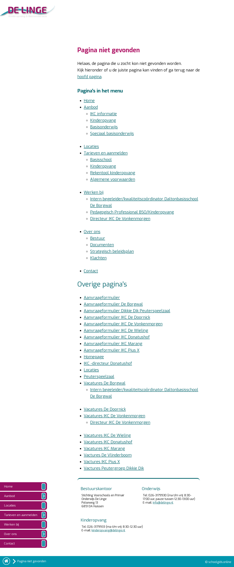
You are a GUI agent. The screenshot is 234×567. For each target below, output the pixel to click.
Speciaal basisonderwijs (112, 133)
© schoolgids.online (218, 562)
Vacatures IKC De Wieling (107, 435)
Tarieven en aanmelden (106, 153)
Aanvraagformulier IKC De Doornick (117, 317)
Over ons (92, 231)
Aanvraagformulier (102, 297)
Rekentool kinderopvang (112, 172)
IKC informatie (103, 113)
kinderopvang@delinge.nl (108, 530)
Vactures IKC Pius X (102, 461)
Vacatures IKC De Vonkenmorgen (114, 415)
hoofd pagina (89, 76)
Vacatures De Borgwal (104, 383)
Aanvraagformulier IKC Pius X (111, 350)
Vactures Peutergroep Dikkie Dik (114, 468)
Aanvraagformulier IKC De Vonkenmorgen (123, 324)
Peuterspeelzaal (99, 376)
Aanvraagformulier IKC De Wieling (116, 330)
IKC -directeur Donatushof (108, 363)
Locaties (91, 146)
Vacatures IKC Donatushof (108, 442)
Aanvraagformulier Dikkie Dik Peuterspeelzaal (127, 310)
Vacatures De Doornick (105, 409)
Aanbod (91, 107)
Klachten (98, 258)
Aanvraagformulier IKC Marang (113, 343)
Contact (91, 271)
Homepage (94, 356)
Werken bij (93, 192)
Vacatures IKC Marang (104, 448)
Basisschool (101, 159)
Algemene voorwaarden (112, 179)
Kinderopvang (103, 120)
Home (89, 100)
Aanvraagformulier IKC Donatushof (117, 337)
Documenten (102, 244)
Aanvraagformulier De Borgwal (113, 304)
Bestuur (97, 238)
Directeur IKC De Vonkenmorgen (120, 218)
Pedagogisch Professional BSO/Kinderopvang (132, 212)
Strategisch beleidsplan (112, 251)
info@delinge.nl (163, 503)
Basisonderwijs (104, 127)
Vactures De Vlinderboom (108, 455)
